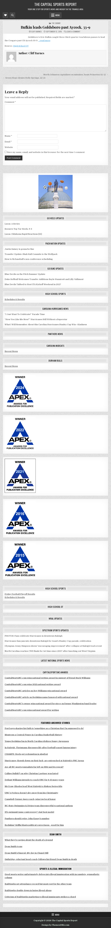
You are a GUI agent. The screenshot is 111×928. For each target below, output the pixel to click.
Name (8, 136)
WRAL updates (55, 618)
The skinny (56, 23)
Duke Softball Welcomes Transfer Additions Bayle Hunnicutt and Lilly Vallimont (44, 279)
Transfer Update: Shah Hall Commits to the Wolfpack (31, 254)
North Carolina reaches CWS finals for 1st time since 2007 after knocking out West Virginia (50, 651)
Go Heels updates (55, 218)
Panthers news (55, 334)
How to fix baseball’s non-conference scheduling (29, 259)
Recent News (11, 351)
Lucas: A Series (12, 224)
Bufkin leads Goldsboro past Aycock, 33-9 (55, 27)
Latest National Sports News (55, 660)
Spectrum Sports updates (55, 630)
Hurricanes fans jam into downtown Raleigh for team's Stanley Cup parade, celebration (48, 641)
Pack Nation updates (55, 243)
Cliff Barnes (36, 32)
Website (9, 147)
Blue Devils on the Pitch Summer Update (25, 274)
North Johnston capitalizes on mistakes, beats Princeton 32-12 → (75, 74)
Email (8, 142)
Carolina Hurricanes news (55, 308)
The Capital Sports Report (55, 4)
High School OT (21, 46)
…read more (44, 40)
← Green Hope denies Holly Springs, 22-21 (24, 78)
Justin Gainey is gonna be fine (19, 249)
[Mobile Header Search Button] (12, 15)
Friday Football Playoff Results (20, 594)
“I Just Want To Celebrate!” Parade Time (25, 314)
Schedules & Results (15, 299)
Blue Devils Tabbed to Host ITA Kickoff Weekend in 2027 (33, 284)
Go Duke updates (55, 268)
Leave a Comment (73, 32)
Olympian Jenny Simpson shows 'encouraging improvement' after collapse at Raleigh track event (53, 646)
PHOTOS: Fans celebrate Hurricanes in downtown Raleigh (33, 636)
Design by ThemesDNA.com (55, 925)
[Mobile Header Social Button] (5, 15)
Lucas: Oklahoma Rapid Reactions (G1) (23, 234)
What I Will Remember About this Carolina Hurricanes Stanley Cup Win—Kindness (46, 324)
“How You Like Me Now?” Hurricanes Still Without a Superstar (36, 319)
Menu (57, 15)
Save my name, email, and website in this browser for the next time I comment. (46, 152)
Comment (10, 102)
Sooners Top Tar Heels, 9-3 (18, 229)
